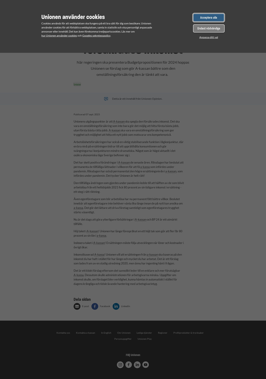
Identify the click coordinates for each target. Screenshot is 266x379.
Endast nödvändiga (208, 28)
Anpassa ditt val (208, 37)
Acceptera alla (208, 17)
